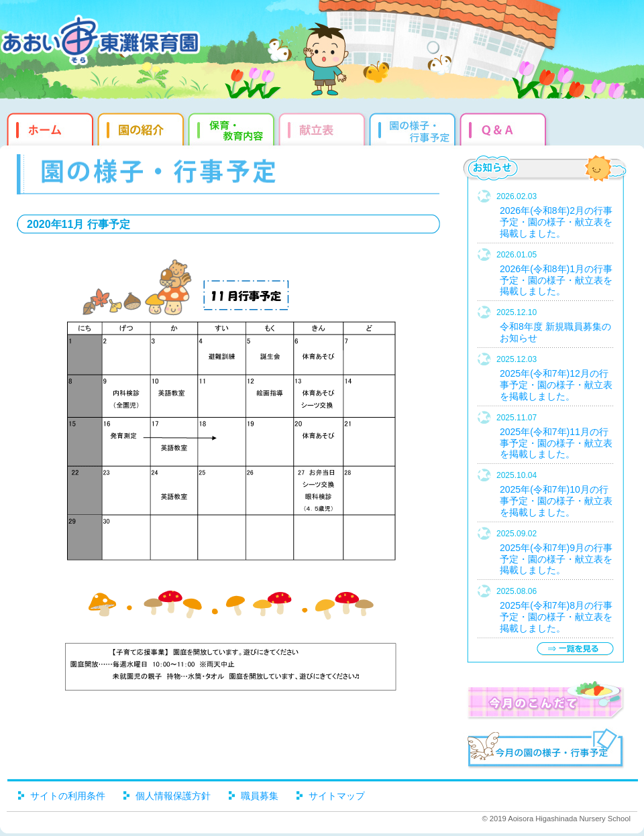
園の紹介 (142, 127)
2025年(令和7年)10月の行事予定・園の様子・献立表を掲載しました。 (556, 501)
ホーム (48, 127)
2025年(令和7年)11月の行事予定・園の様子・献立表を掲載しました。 (556, 443)
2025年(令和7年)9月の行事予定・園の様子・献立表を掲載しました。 (556, 559)
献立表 (323, 127)
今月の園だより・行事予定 (545, 750)
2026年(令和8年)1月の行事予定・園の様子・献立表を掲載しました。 (556, 280)
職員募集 (259, 795)
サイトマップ (337, 795)
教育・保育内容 (233, 127)
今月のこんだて (545, 700)
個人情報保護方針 (173, 795)
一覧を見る (575, 649)
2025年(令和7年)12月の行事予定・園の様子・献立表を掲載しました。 (556, 385)
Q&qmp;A (505, 127)
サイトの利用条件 (67, 795)
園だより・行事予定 (414, 127)
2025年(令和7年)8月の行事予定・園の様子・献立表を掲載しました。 (556, 617)
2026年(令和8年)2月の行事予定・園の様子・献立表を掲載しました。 (556, 222)
